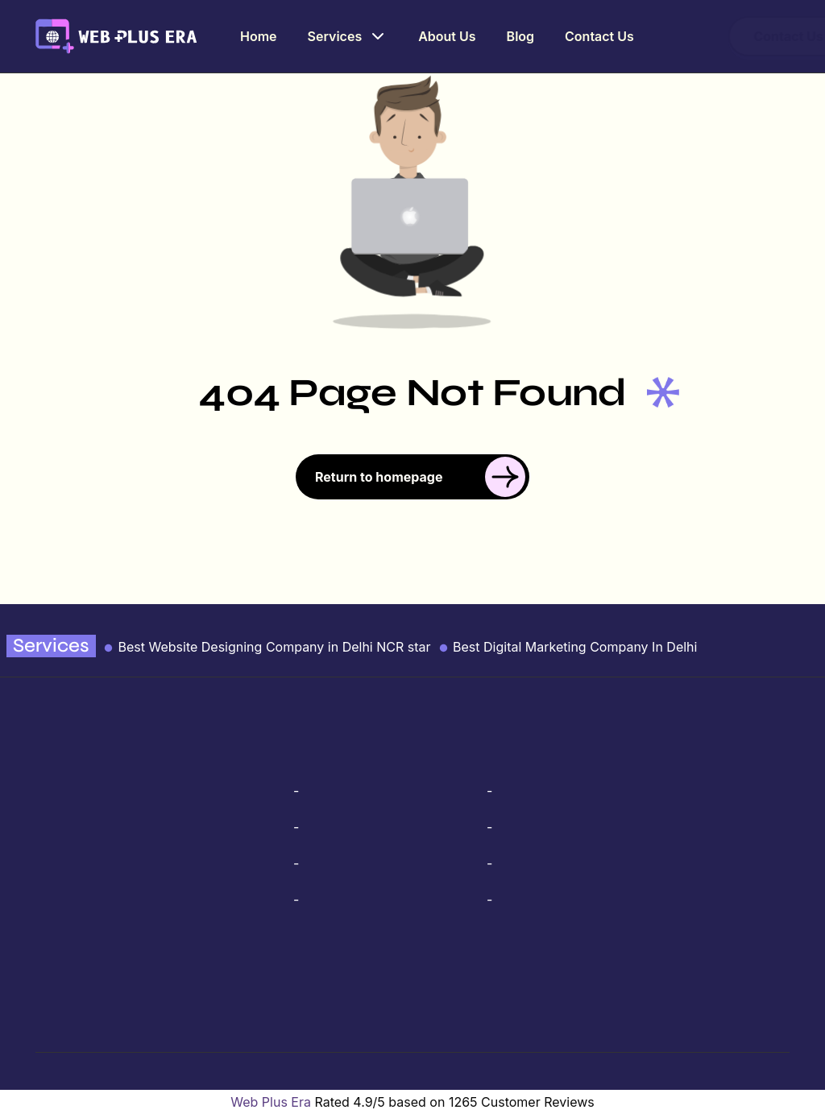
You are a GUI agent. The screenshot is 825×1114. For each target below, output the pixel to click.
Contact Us (598, 36)
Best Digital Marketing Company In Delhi (567, 647)
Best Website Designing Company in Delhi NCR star (266, 647)
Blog (519, 36)
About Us (446, 36)
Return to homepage (420, 477)
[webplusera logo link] (116, 35)
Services (348, 36)
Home (260, 36)
